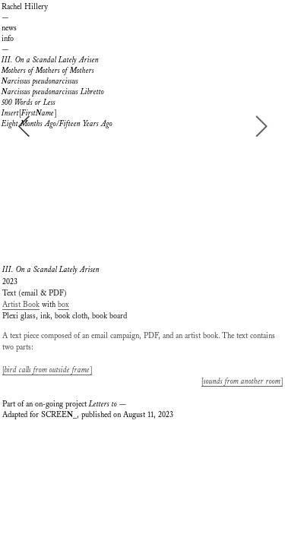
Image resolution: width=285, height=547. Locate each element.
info (8, 38)
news (9, 28)
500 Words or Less (28, 102)
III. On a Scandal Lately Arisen (50, 60)
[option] (142, 125)
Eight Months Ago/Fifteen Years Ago (57, 123)
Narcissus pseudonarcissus (40, 81)
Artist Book (21, 304)
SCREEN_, (60, 414)
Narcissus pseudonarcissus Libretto (53, 91)
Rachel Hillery (25, 6)
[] (29, 113)
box (63, 304)
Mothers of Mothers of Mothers (48, 70)
